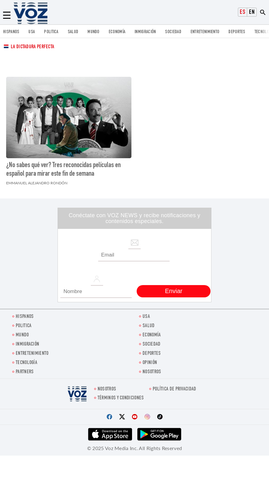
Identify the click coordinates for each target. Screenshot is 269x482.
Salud (73, 32)
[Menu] (6, 15)
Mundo (93, 32)
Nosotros (152, 372)
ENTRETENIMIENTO (205, 32)
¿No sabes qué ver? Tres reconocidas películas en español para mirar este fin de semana (63, 170)
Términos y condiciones (121, 398)
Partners (25, 372)
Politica (51, 32)
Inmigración (145, 32)
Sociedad (173, 32)
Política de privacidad (174, 389)
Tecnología (26, 363)
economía (117, 32)
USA (31, 32)
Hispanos (11, 32)
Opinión (150, 363)
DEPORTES (236, 32)
